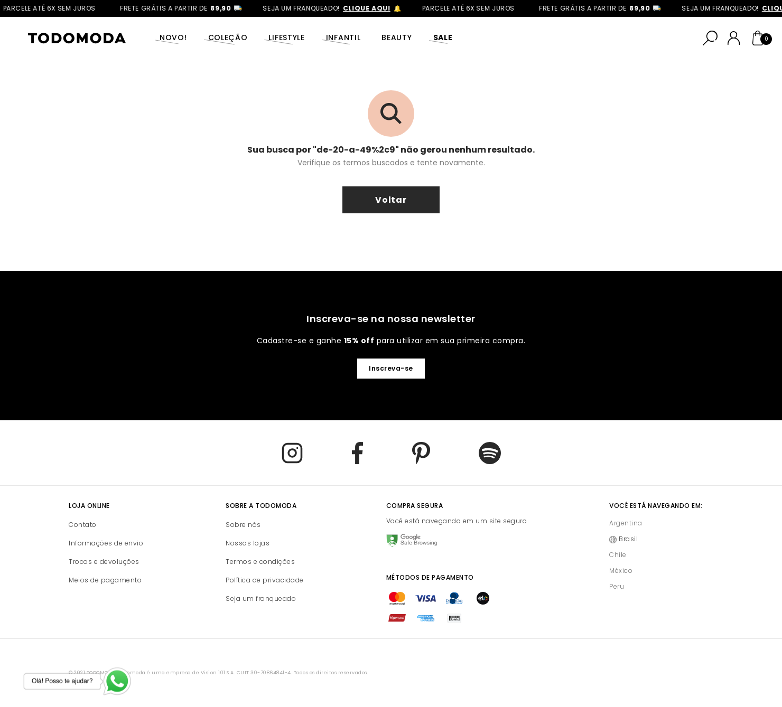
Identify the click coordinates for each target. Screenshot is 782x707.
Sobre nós (243, 524)
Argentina (626, 523)
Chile (618, 554)
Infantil (343, 37)
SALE (443, 37)
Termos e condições (260, 561)
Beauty (396, 37)
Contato (83, 524)
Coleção (228, 37)
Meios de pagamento (105, 580)
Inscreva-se (391, 368)
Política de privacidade (265, 580)
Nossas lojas (247, 543)
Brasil (628, 538)
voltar (391, 200)
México (620, 570)
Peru (616, 586)
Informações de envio (106, 543)
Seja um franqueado (261, 598)
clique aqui (371, 8)
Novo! (173, 37)
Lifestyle (286, 37)
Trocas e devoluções (104, 561)
